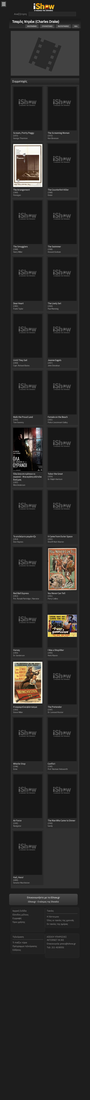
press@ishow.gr (68, 1081)
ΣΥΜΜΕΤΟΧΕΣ (47, 26)
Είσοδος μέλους (20, 1051)
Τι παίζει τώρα (19, 1079)
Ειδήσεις (16, 1087)
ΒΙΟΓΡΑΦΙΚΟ (32, 26)
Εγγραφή (16, 1055)
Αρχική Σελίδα (19, 1048)
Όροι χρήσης (18, 1059)
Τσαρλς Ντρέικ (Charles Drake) (35, 21)
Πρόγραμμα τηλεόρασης (24, 1083)
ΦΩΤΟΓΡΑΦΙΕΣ (63, 26)
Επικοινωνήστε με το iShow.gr (43, 1034)
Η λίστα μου (53, 1053)
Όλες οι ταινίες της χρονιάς (60, 1057)
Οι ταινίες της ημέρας (57, 1061)
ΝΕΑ (75, 26)
